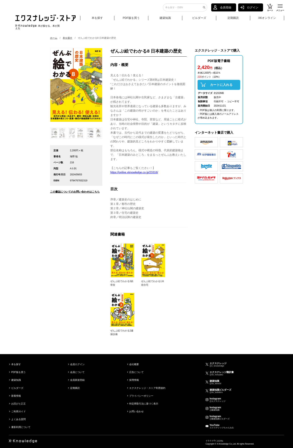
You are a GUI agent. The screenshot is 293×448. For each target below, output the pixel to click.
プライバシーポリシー (141, 395)
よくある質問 (18, 419)
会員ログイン (77, 364)
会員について (77, 372)
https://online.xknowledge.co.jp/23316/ (134, 172)
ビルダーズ (199, 19)
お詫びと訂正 (18, 403)
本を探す (102, 19)
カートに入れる (221, 84)
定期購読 (233, 19)
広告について (136, 372)
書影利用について (21, 427)
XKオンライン (267, 19)
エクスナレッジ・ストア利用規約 (147, 388)
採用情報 (134, 380)
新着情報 (16, 395)
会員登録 (225, 9)
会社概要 (134, 364)
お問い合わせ (136, 411)
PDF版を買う (131, 19)
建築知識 (165, 19)
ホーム (53, 38)
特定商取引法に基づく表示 (143, 403)
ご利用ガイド (18, 411)
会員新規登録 (77, 380)
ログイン (252, 9)
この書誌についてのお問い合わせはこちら (75, 191)
